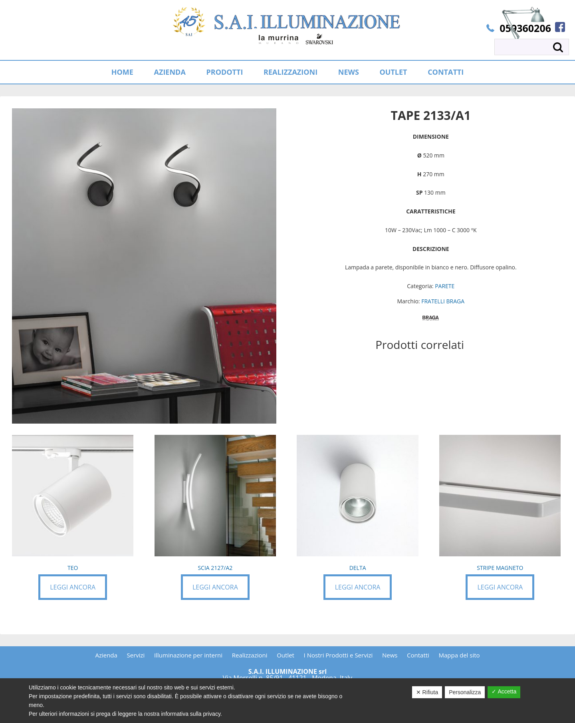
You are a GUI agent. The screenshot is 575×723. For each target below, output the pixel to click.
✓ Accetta (504, 691)
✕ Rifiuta (427, 692)
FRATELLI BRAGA (442, 301)
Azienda (106, 655)
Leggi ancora (72, 587)
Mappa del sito (459, 655)
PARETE (444, 286)
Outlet (285, 655)
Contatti (418, 655)
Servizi (136, 655)
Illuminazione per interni (188, 655)
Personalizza (465, 692)
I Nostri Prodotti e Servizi (338, 655)
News (390, 655)
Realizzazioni (250, 655)
